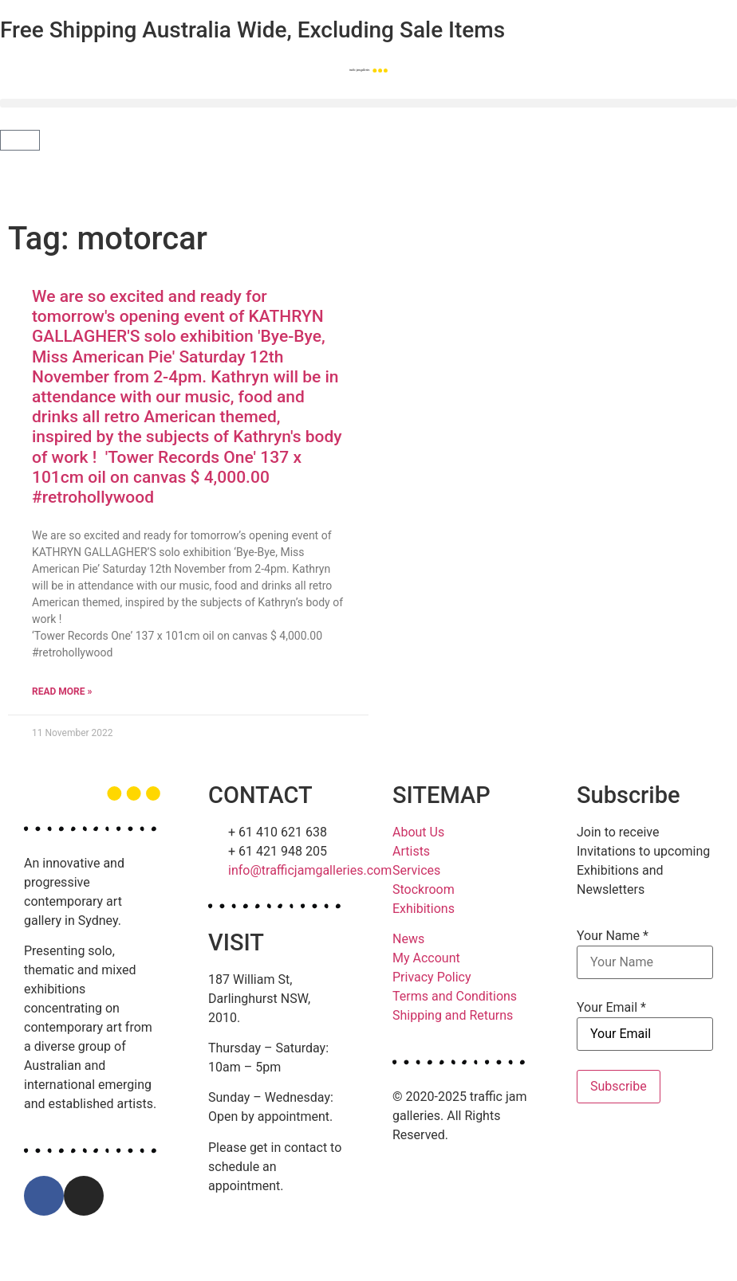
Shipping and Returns (452, 1015)
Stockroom (423, 889)
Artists (411, 851)
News (408, 938)
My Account (426, 958)
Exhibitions (423, 908)
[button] (368, 103)
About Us (418, 832)
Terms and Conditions (454, 996)
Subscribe (618, 1086)
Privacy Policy (431, 977)
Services (416, 870)
